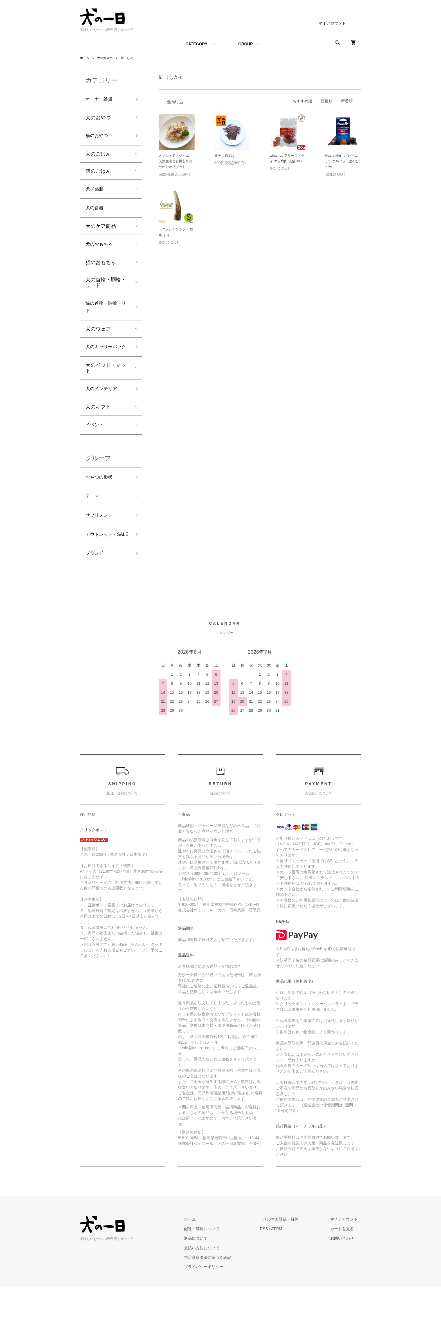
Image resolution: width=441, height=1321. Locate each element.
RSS (277, 1262)
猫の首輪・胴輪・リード (106, 313)
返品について (212, 1272)
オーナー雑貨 (101, 100)
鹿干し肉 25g (224, 156)
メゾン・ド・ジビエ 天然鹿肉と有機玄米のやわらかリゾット (175, 161)
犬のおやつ (106, 58)
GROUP (245, 44)
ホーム (85, 58)
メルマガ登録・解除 (290, 1253)
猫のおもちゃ (101, 268)
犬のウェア (98, 336)
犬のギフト (98, 425)
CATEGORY (196, 44)
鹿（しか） (131, 58)
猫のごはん (98, 173)
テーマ (93, 517)
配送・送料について (218, 1262)
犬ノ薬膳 (96, 191)
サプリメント (101, 537)
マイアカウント (332, 23)
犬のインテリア (103, 407)
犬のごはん (98, 156)
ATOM (289, 1262)
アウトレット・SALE (103, 562)
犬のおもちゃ (101, 249)
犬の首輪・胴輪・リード (106, 287)
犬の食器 (96, 212)
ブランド (96, 586)
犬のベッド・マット (106, 385)
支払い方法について (218, 1281)
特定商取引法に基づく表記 (224, 1291)
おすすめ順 (302, 101)
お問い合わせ (345, 1272)
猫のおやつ (98, 137)
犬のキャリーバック (106, 359)
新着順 (347, 101)
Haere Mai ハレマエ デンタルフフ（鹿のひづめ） (343, 161)
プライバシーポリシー (220, 1300)
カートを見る (345, 1262)
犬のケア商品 (101, 230)
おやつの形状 (101, 497)
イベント (96, 444)
